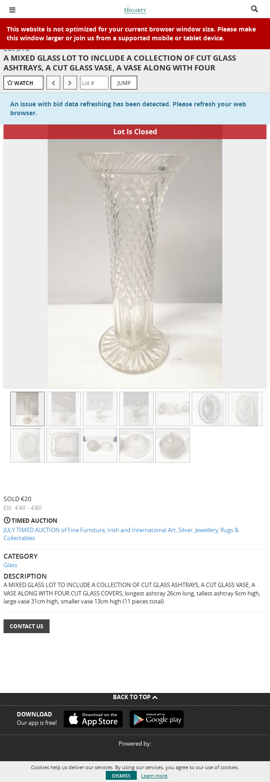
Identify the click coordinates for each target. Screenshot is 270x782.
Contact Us (26, 626)
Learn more (154, 775)
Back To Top (135, 697)
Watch (23, 83)
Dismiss (121, 775)
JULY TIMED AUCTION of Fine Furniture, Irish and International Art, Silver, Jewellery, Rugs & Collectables (121, 534)
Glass (10, 565)
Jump (124, 82)
